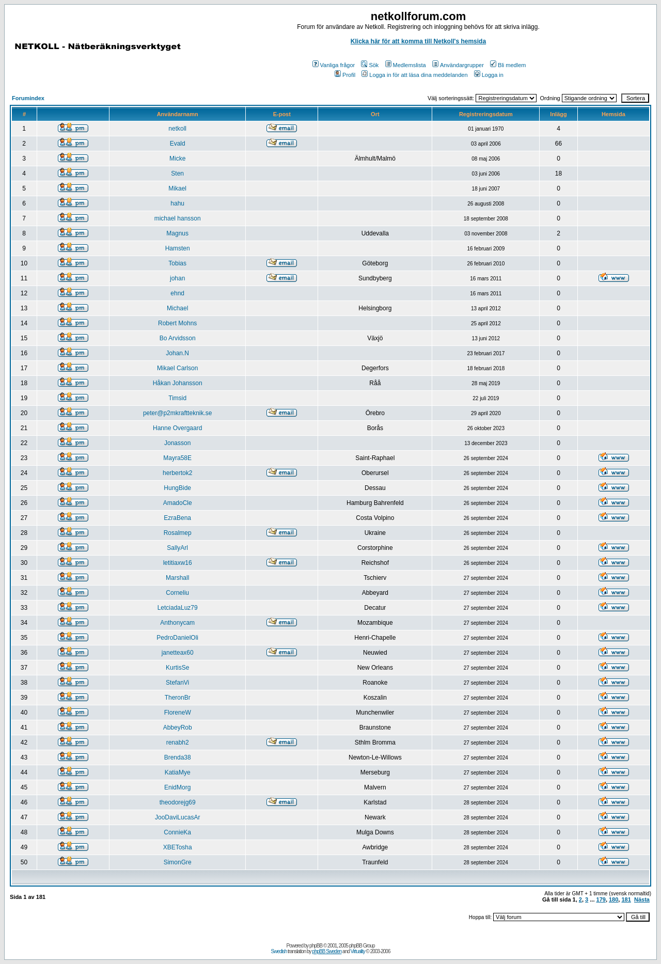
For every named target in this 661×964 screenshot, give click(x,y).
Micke (177, 158)
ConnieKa (177, 832)
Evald (177, 143)
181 (626, 899)
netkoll (177, 128)
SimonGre (178, 862)
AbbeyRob (177, 727)
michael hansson (177, 218)
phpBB (315, 946)
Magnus (177, 233)
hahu (177, 203)
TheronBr (178, 697)
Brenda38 (177, 757)
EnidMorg (177, 787)
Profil (345, 75)
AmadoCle (177, 503)
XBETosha (177, 847)
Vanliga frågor (333, 65)
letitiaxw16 (177, 562)
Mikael (177, 188)
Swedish (279, 951)
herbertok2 (177, 473)
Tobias (177, 263)
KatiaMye (178, 772)
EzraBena (177, 517)
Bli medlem (508, 65)
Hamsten (177, 248)
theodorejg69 (178, 802)
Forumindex (28, 98)
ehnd (177, 293)
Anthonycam (177, 622)
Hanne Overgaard (177, 428)
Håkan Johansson (177, 383)
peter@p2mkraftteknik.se (177, 413)
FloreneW (177, 712)
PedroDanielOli (177, 637)
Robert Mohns (177, 323)
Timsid (177, 398)
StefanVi (177, 682)
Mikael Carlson (177, 368)
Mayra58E (177, 458)
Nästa (642, 899)
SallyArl (177, 547)
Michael (177, 308)
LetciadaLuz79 (178, 607)
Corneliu (177, 592)
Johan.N (177, 353)
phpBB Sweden (326, 951)
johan (177, 278)
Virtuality (358, 951)
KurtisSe (177, 667)
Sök (370, 65)
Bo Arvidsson (178, 338)
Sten (177, 173)
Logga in (488, 75)
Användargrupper (458, 65)
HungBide (177, 488)
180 (613, 899)
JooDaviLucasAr (177, 817)
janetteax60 (178, 652)
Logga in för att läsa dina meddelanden (414, 75)
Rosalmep (178, 532)
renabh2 (177, 742)
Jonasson (177, 443)
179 (601, 899)
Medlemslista (405, 65)
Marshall (177, 577)
